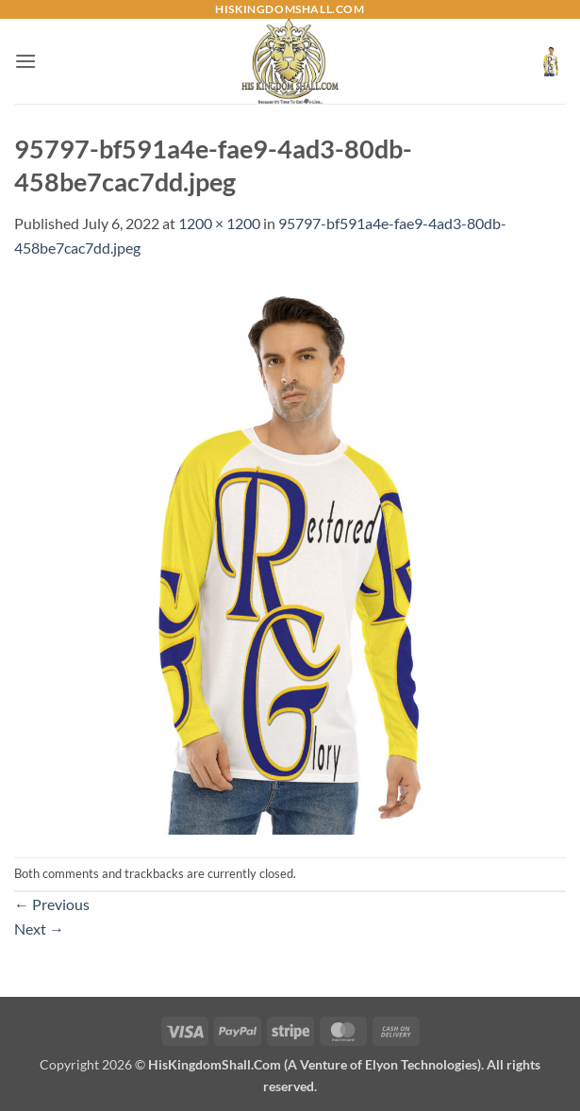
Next (39, 928)
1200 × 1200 (219, 223)
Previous (52, 904)
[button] (25, 61)
